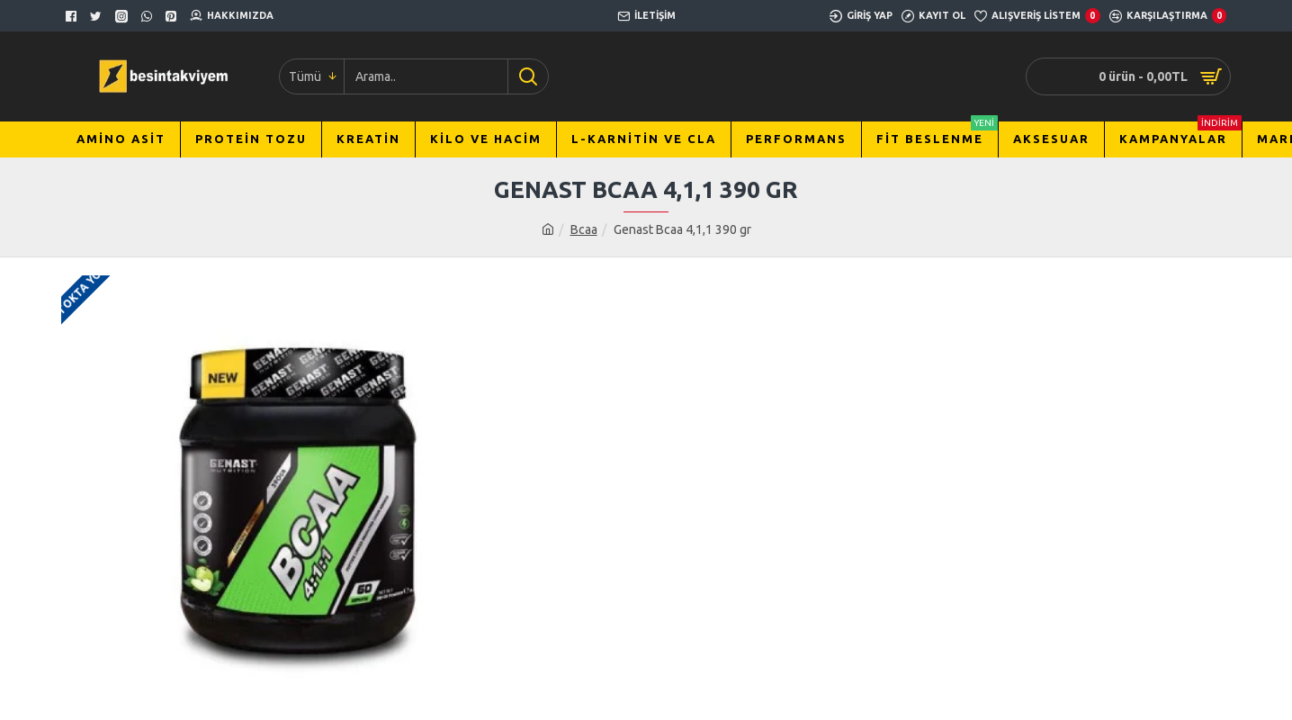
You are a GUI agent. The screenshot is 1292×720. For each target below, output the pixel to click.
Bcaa (583, 229)
